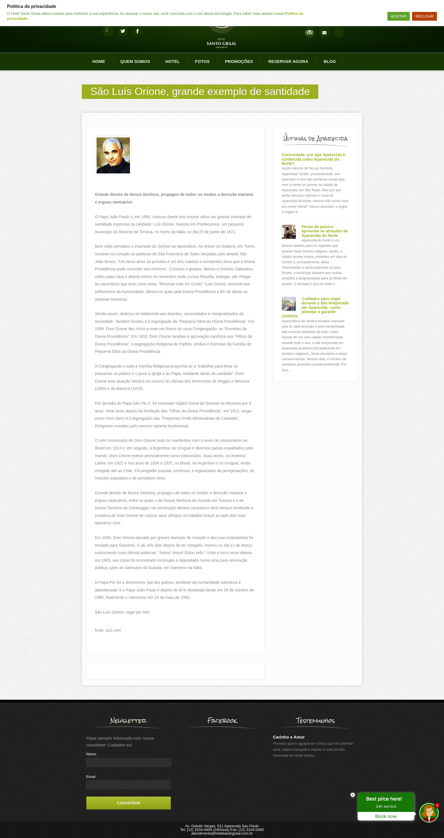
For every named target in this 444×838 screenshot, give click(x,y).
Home (98, 61)
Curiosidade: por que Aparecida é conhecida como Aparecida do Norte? (313, 159)
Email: (91, 777)
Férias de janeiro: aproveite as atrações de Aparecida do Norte (325, 231)
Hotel (172, 61)
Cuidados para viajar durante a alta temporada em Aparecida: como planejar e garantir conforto (315, 308)
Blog (330, 61)
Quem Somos (135, 61)
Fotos (202, 61)
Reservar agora (288, 61)
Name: (91, 754)
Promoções (239, 61)
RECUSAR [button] (424, 16)
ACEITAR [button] (398, 16)
